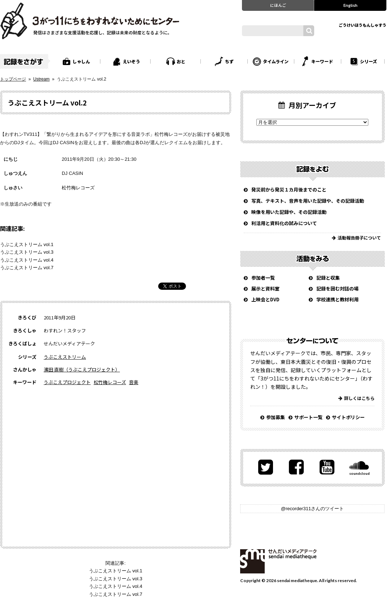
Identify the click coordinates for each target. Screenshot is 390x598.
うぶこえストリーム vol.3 (26, 252)
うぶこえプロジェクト (67, 382)
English (350, 5)
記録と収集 (328, 277)
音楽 (133, 382)
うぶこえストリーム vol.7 (26, 267)
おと (181, 61)
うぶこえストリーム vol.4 (26, 260)
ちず (229, 61)
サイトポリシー (348, 417)
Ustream (41, 79)
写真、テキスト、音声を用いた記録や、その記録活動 (307, 200)
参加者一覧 (263, 277)
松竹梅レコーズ (78, 187)
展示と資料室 (265, 288)
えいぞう (131, 61)
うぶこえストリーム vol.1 (26, 244)
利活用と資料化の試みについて (284, 223)
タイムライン (276, 61)
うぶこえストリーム (65, 356)
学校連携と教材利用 (337, 299)
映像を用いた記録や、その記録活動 (288, 211)
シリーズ (368, 61)
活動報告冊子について (359, 238)
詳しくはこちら (359, 398)
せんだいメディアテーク (278, 561)
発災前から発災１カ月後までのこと (288, 189)
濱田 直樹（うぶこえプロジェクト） (82, 369)
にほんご (278, 5)
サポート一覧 (308, 417)
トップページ (13, 79)
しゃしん (81, 61)
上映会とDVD (265, 299)
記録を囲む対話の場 (337, 288)
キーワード (322, 61)
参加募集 (275, 417)
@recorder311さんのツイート (312, 508)
